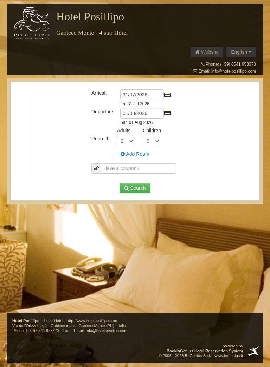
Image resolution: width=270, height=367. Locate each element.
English (241, 52)
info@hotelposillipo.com (233, 71)
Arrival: (99, 93)
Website (207, 52)
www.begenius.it (228, 356)
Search (135, 188)
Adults (123, 130)
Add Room (135, 154)
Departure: (103, 111)
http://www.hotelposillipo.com (92, 321)
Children (152, 130)
